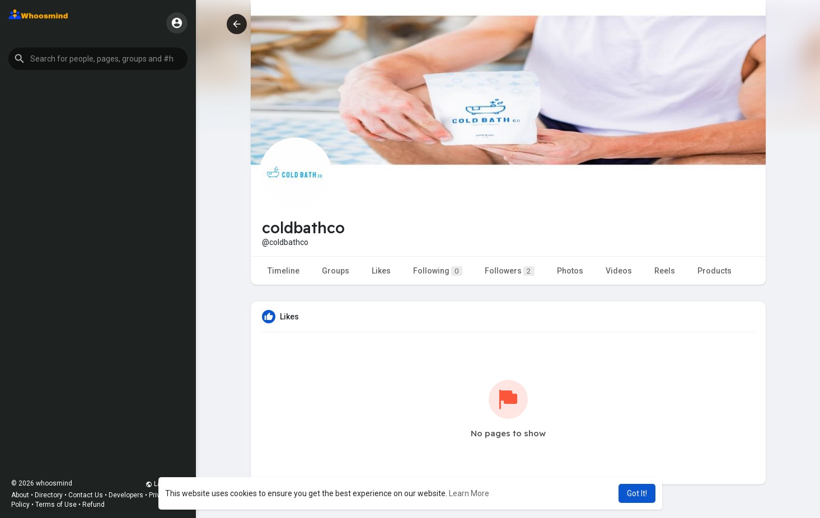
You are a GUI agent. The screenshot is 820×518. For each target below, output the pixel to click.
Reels (664, 270)
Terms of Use (56, 504)
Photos (570, 270)
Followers (510, 271)
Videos (619, 270)
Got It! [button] (637, 493)
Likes (381, 270)
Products (714, 270)
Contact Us (85, 495)
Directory (49, 495)
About (20, 495)
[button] (98, 59)
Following (437, 271)
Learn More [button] (469, 493)
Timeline (283, 270)
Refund (93, 504)
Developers (126, 495)
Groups (335, 270)
